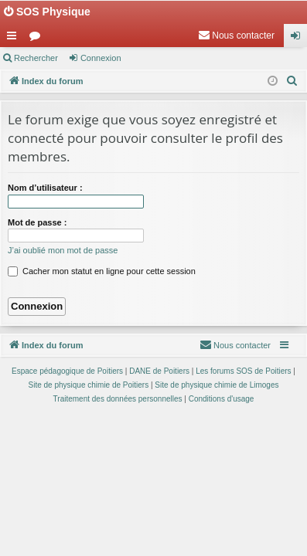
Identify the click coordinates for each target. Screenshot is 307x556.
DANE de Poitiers (159, 371)
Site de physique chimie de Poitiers (89, 385)
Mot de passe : (37, 222)
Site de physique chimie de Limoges (216, 385)
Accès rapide (14, 38)
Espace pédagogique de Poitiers (67, 371)
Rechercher (36, 58)
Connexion (100, 58)
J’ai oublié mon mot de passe (63, 250)
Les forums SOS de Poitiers (243, 371)
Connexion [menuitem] (299, 38)
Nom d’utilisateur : (45, 187)
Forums (37, 38)
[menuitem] (236, 35)
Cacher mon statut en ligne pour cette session (102, 271)
